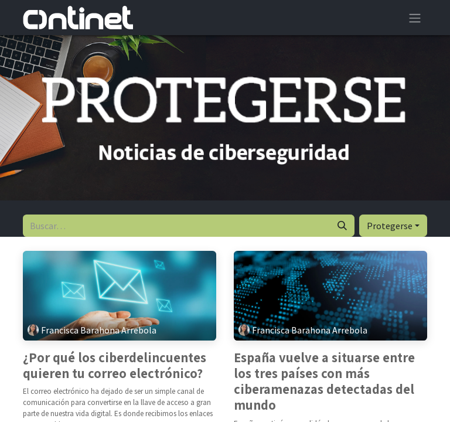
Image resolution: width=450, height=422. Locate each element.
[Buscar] (342, 226)
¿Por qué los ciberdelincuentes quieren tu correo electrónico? (114, 366)
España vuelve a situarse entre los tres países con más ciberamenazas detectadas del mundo (324, 382)
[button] (393, 226)
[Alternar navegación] (415, 17)
